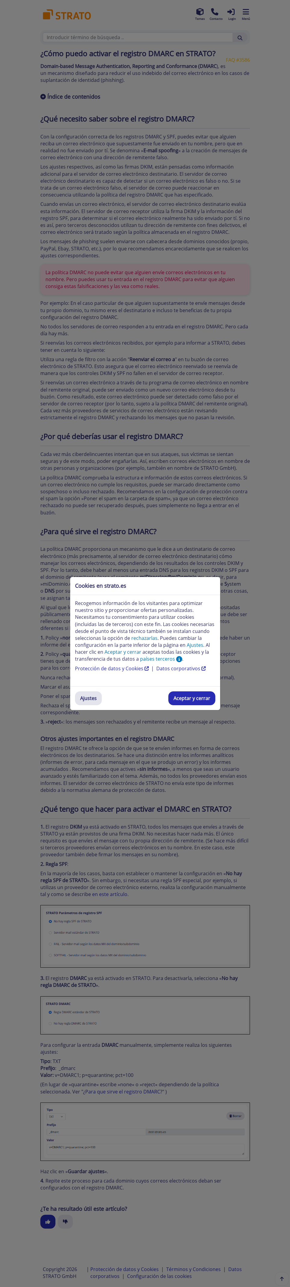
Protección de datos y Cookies (112, 668)
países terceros (161, 659)
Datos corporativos (181, 668)
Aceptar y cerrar (191, 698)
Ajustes (88, 698)
